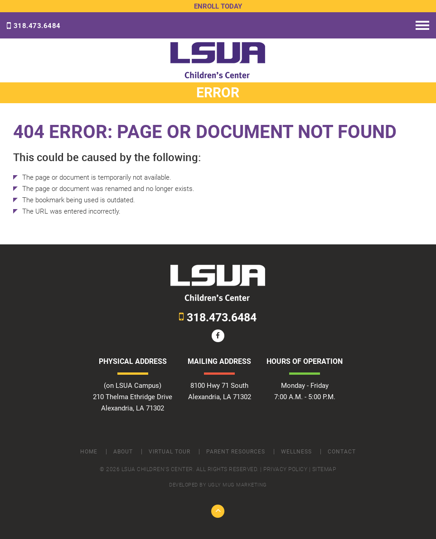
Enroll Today (218, 6)
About (123, 451)
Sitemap (324, 469)
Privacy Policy (285, 469)
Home (88, 451)
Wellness (296, 451)
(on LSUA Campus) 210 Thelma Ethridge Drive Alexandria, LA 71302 (132, 397)
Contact (342, 451)
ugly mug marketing (237, 485)
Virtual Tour (169, 451)
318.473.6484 (34, 26)
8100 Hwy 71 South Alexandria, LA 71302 (219, 391)
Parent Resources (235, 451)
